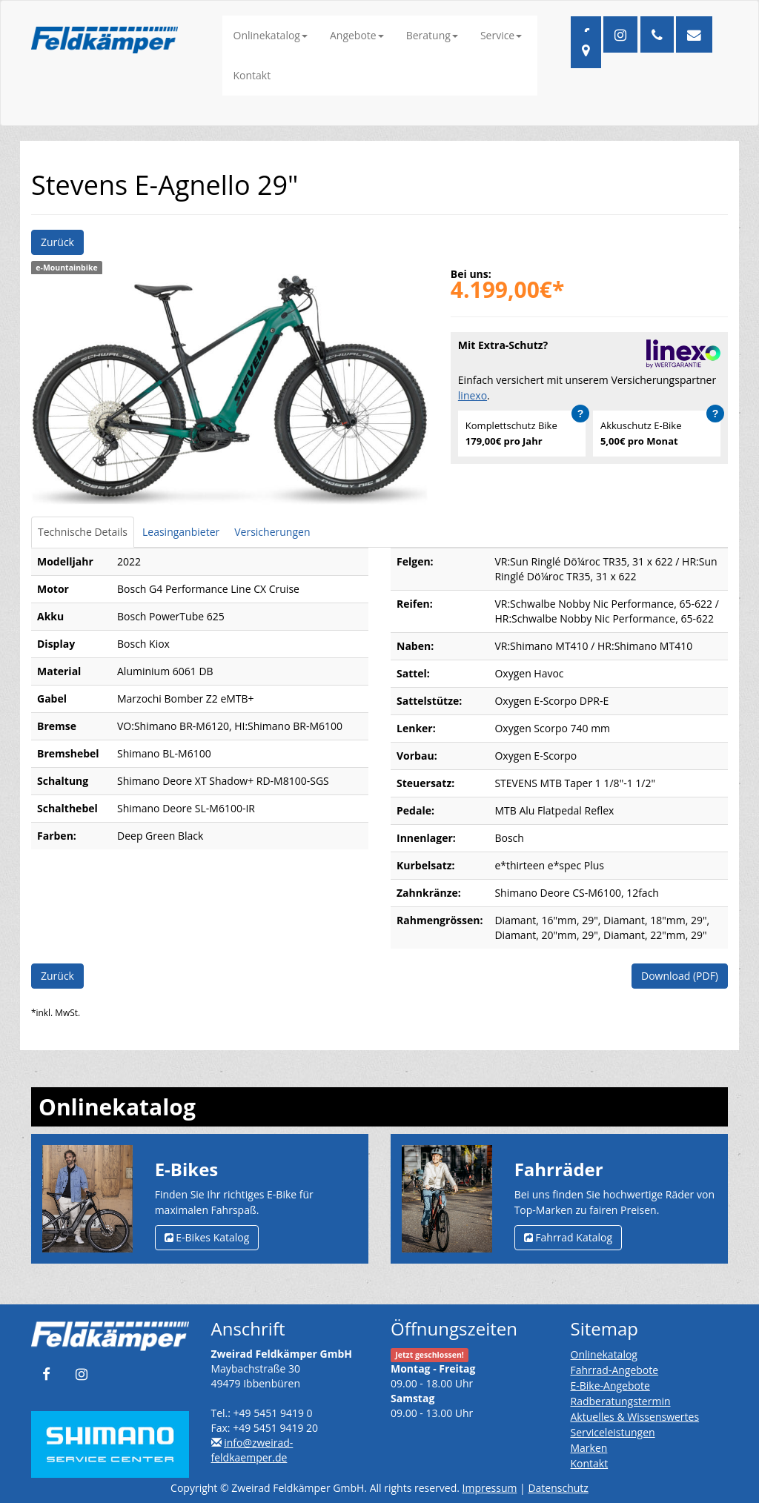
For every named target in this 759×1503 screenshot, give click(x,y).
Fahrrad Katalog (568, 1237)
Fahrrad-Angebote (615, 1370)
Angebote (357, 35)
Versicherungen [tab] (272, 532)
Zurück (57, 242)
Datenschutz (558, 1488)
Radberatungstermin (621, 1401)
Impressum (490, 1488)
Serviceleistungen (613, 1432)
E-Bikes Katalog (207, 1237)
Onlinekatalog (270, 35)
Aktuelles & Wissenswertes (635, 1417)
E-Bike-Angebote (610, 1385)
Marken (589, 1448)
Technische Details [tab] (82, 532)
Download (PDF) (679, 976)
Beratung (432, 35)
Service (501, 35)
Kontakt (252, 75)
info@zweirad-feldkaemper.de (252, 1450)
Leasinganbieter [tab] (180, 532)
